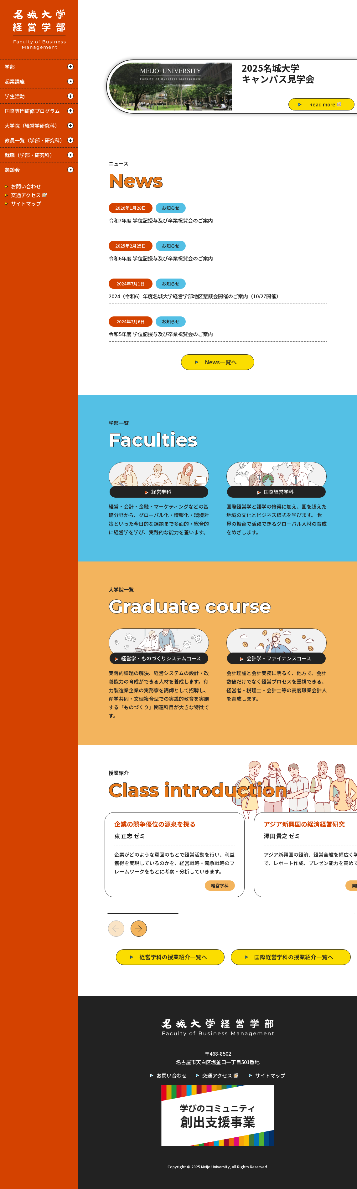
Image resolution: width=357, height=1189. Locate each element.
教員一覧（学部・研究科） (35, 140)
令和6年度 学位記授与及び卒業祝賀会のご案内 (161, 258)
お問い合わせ (26, 186)
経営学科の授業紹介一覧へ (173, 957)
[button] (139, 929)
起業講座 (15, 81)
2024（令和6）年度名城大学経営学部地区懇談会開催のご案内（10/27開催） (195, 296)
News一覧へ (221, 362)
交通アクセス (29, 194)
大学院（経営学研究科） (32, 125)
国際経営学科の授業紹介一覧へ (293, 957)
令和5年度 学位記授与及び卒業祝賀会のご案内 (161, 334)
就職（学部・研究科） (30, 155)
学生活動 (15, 96)
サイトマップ (26, 203)
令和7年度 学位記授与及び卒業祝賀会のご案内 (161, 220)
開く (70, 67)
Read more (326, 104)
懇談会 (12, 169)
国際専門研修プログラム (32, 111)
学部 (10, 66)
